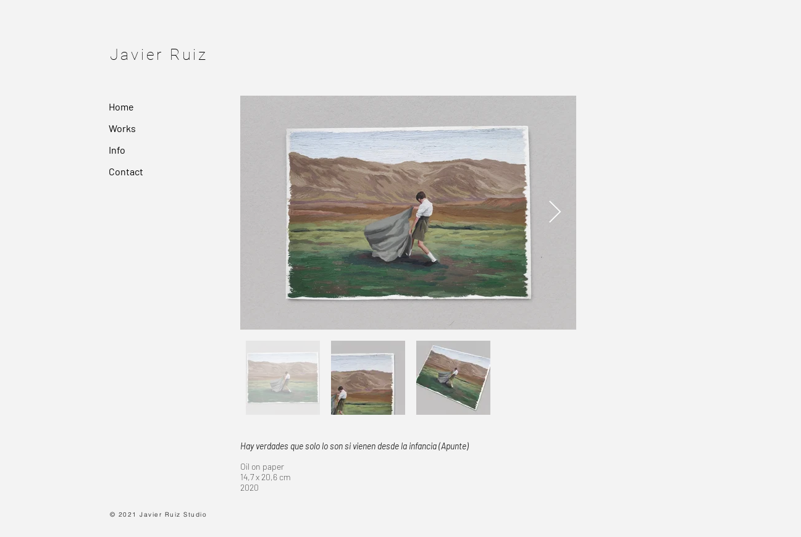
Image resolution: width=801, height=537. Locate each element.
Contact (126, 171)
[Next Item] (555, 213)
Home (121, 106)
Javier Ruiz (159, 55)
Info (117, 150)
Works (122, 128)
